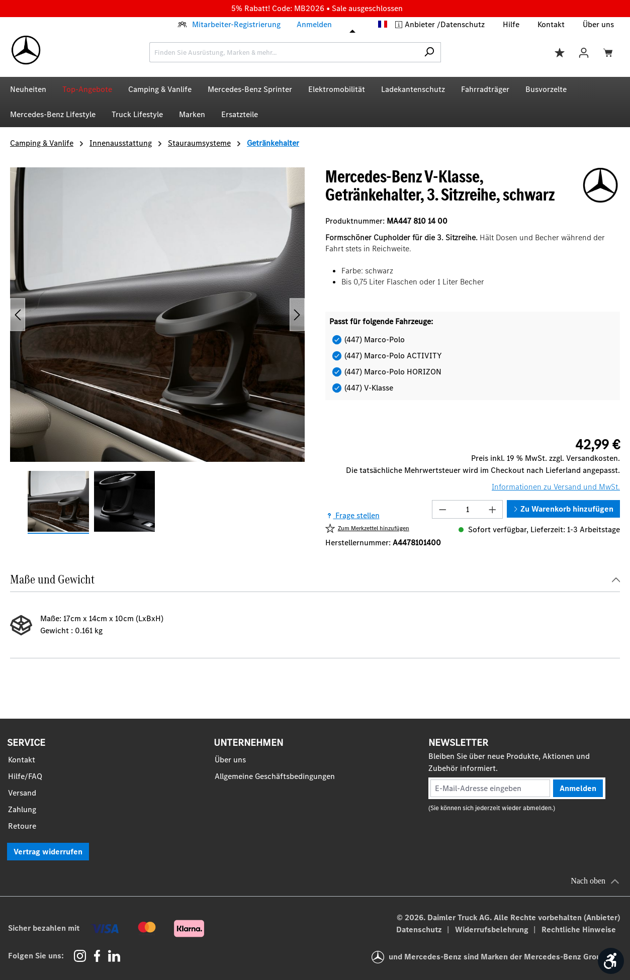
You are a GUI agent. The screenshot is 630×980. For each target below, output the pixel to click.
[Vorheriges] (17, 314)
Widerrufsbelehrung (492, 929)
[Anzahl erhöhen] (492, 509)
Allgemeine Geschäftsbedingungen (275, 776)
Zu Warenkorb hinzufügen (563, 509)
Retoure (22, 826)
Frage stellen (352, 515)
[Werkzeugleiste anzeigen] (611, 961)
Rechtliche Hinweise (579, 929)
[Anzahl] (468, 509)
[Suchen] (429, 52)
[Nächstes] (297, 314)
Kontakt (551, 24)
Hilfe (511, 24)
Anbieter (421, 24)
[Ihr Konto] (584, 52)
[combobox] (283, 52)
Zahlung (22, 809)
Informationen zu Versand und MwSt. (556, 486)
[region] (157, 350)
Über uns (598, 24)
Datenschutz (462, 24)
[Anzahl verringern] (442, 509)
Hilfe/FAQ (25, 776)
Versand (22, 793)
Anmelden (314, 24)
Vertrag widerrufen (48, 851)
